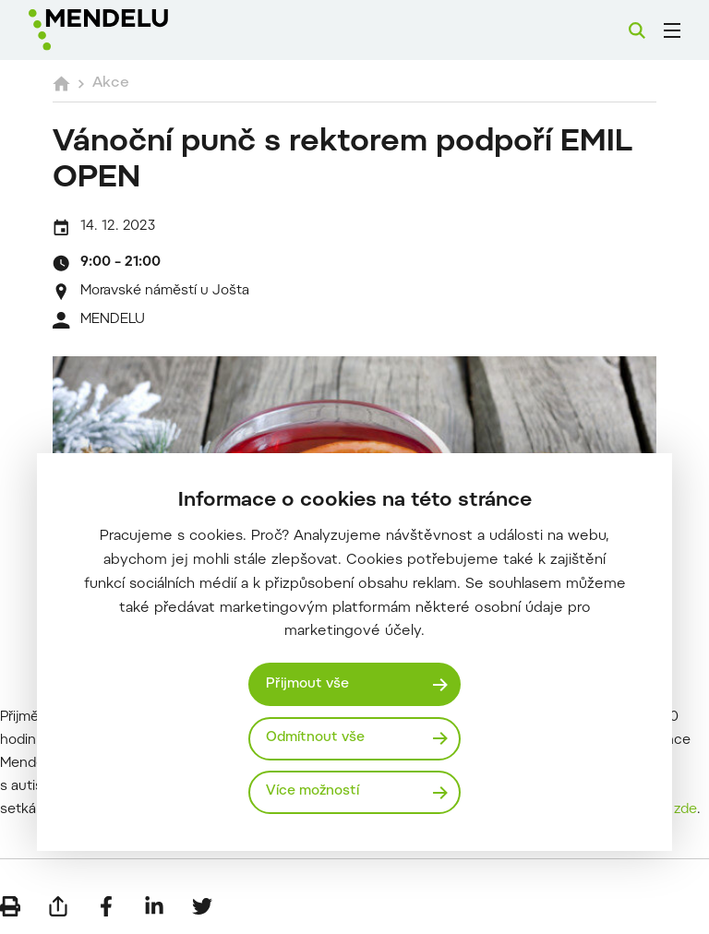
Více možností (312, 791)
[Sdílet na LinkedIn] (154, 906)
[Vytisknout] (10, 906)
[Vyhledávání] (637, 30)
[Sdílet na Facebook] (106, 906)
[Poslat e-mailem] (58, 906)
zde (685, 810)
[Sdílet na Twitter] (202, 906)
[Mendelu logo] (126, 30)
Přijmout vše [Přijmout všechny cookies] (307, 684)
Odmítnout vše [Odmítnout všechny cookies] (315, 738)
